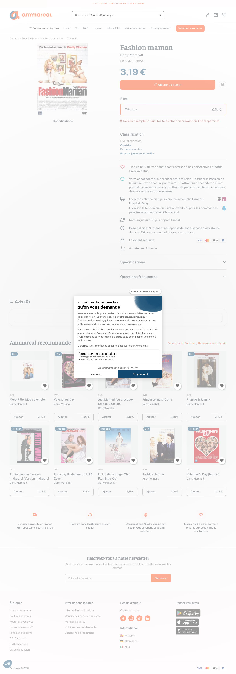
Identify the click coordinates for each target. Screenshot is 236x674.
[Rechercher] (118, 15)
